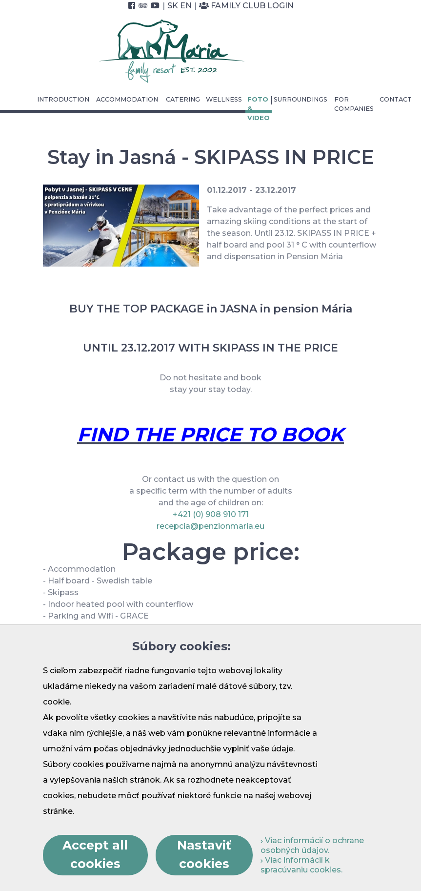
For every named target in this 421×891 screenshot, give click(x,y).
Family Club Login (246, 5)
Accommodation (127, 99)
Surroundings (300, 99)
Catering (183, 99)
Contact (396, 99)
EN (186, 5)
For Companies (354, 104)
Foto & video (258, 109)
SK (172, 5)
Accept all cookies (95, 854)
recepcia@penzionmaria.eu (210, 526)
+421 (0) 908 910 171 (211, 514)
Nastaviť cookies (204, 854)
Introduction (63, 99)
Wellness (224, 99)
